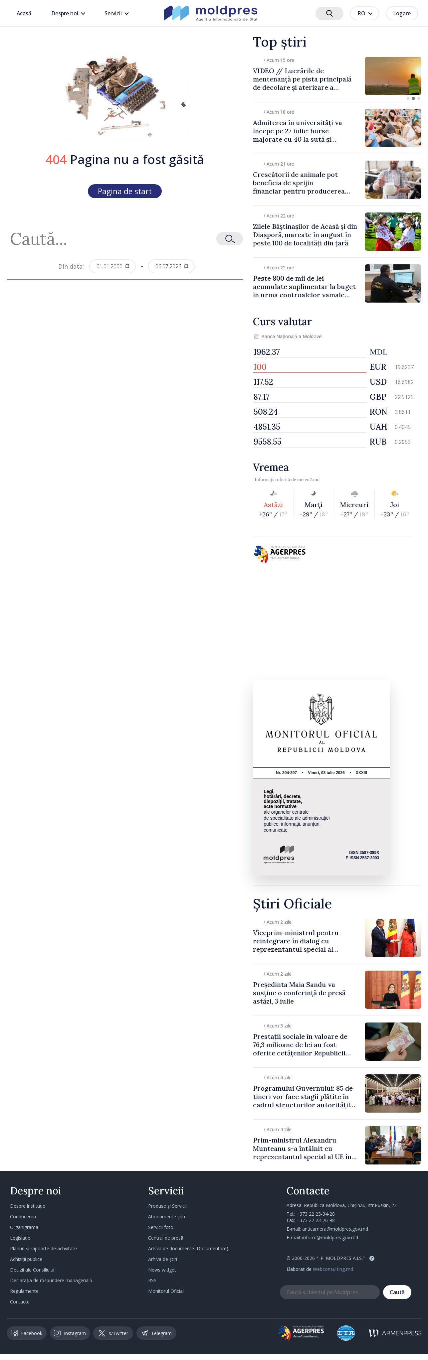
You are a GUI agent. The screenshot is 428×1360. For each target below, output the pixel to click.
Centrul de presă (165, 1238)
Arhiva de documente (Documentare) (188, 1248)
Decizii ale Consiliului (32, 1270)
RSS (152, 1280)
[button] (408, 98)
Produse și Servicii (167, 1206)
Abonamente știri (166, 1216)
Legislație (20, 1238)
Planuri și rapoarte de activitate (43, 1248)
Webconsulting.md (333, 1269)
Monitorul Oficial (166, 1291)
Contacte (20, 1301)
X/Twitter (113, 1333)
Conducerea (23, 1216)
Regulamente (24, 1291)
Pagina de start (125, 191)
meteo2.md (308, 479)
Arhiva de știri (162, 1259)
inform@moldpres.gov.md (330, 1237)
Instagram (70, 1333)
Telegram (156, 1333)
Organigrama (24, 1227)
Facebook (26, 1333)
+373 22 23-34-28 (316, 1214)
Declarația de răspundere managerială (51, 1280)
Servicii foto (160, 1227)
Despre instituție (27, 1206)
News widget (162, 1270)
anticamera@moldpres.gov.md (335, 1229)
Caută (397, 1292)
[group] (337, 76)
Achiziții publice (26, 1259)
